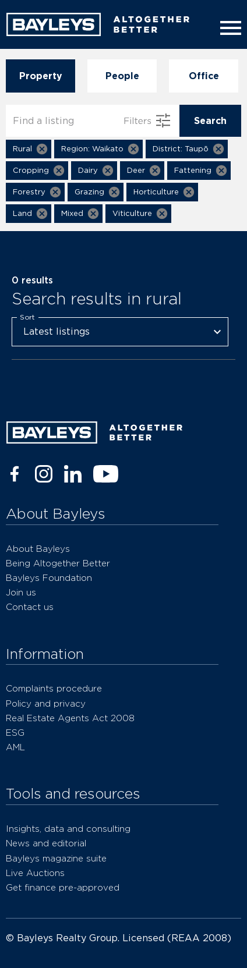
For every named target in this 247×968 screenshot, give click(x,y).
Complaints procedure (54, 688)
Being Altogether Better (58, 563)
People (122, 76)
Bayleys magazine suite (56, 858)
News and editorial (46, 843)
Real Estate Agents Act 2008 (70, 718)
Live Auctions (35, 872)
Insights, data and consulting (68, 828)
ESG (15, 732)
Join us (21, 592)
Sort (27, 317)
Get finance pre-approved (62, 887)
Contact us (30, 606)
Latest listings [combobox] (56, 331)
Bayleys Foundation (49, 577)
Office (204, 76)
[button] (28, 149)
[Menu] (228, 28)
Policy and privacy (46, 703)
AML (15, 747)
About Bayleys (38, 548)
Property (40, 76)
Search (210, 120)
